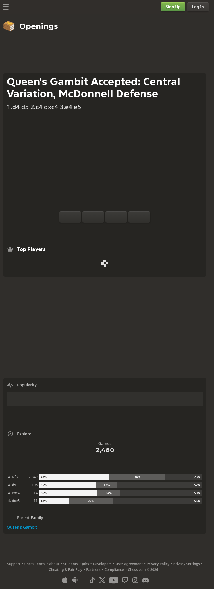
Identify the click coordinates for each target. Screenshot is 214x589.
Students (70, 563)
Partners (93, 569)
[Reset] (93, 217)
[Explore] (104, 229)
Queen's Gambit (22, 527)
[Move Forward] (139, 217)
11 (36, 500)
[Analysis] (95, 229)
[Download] (114, 229)
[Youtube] (113, 580)
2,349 (33, 476)
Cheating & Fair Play (65, 569)
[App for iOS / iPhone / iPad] (64, 580)
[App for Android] (74, 580)
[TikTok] (92, 580)
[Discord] (145, 580)
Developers (102, 563)
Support (13, 563)
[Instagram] (135, 580)
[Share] (123, 229)
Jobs (85, 563)
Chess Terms (34, 563)
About (54, 563)
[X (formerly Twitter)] (102, 580)
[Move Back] (116, 217)
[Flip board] (70, 217)
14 (36, 492)
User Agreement (129, 563)
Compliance (114, 569)
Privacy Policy (158, 563)
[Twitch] (125, 580)
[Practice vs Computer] (86, 229)
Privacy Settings (186, 563)
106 (35, 484)
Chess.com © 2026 (143, 569)
